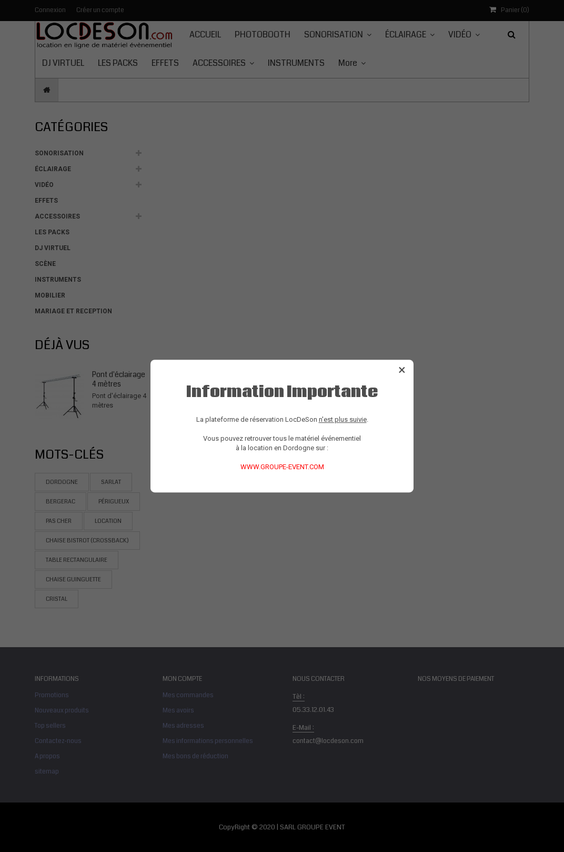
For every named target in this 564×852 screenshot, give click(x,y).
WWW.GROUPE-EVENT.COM (282, 467)
